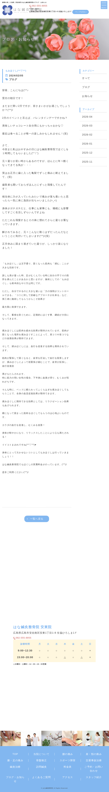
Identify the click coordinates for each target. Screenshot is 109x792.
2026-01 (87, 143)
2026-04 (87, 116)
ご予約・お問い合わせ (93, 768)
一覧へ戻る (36, 518)
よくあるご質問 (41, 777)
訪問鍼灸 (41, 766)
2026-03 (87, 125)
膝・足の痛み (15, 760)
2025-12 (87, 152)
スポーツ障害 (68, 760)
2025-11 (87, 161)
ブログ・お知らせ (15, 779)
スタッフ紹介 (94, 777)
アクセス (67, 777)
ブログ (86, 87)
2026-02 (87, 134)
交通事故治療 (94, 760)
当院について (41, 754)
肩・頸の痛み (94, 754)
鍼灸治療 (15, 766)
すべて (86, 78)
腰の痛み (67, 754)
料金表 (68, 766)
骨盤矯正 (41, 760)
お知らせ (87, 96)
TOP (15, 754)
